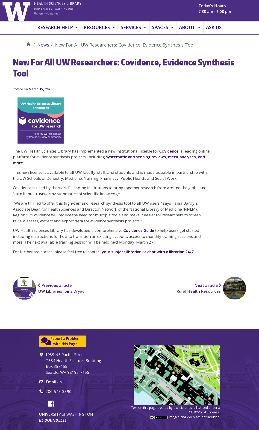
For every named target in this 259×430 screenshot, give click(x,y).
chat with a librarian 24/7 (170, 251)
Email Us (54, 381)
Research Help (58, 27)
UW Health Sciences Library (29, 43)
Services (134, 27)
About (190, 27)
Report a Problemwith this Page (65, 341)
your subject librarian (121, 251)
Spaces (163, 27)
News (43, 45)
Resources (100, 27)
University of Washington (17, 10)
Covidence (169, 151)
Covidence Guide (138, 230)
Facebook (53, 403)
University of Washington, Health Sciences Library (63, 10)
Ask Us (214, 27)
